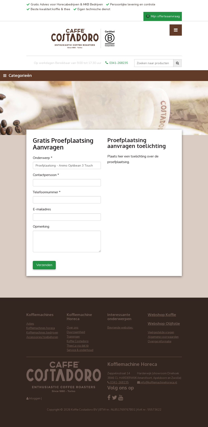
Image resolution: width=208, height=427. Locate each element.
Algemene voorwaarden (163, 337)
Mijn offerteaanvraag (163, 16)
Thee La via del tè (78, 346)
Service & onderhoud (80, 350)
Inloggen (34, 398)
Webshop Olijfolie (164, 323)
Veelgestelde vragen (161, 332)
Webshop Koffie (162, 314)
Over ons (72, 328)
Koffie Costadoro (78, 341)
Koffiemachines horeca (40, 328)
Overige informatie (159, 341)
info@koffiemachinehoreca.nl (157, 382)
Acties (30, 324)
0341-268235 (116, 63)
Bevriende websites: (120, 328)
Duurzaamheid (76, 332)
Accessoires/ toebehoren (42, 337)
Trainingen (73, 337)
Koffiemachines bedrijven (42, 333)
